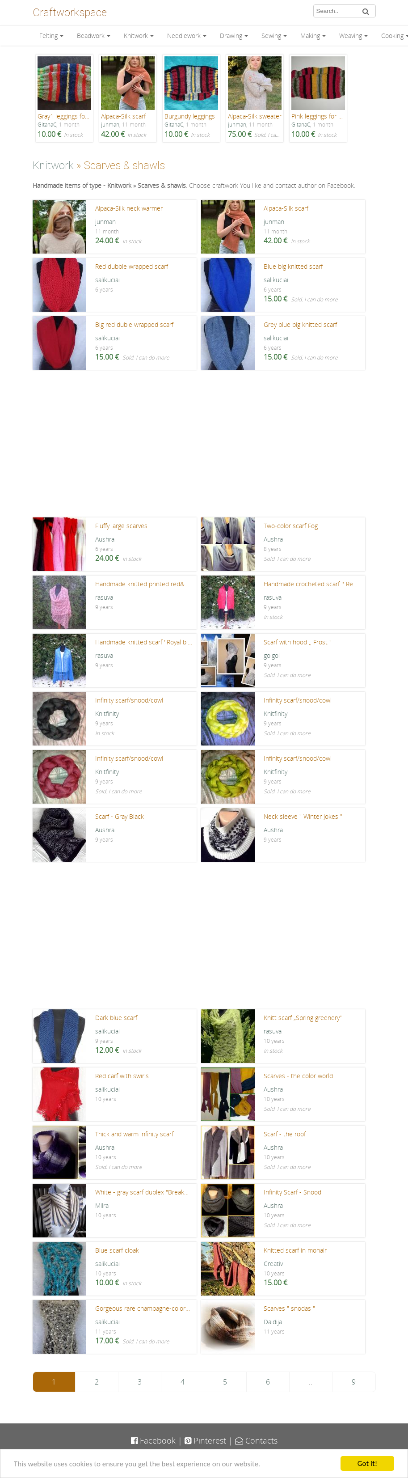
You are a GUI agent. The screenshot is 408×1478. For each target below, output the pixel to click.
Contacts (256, 1440)
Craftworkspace (70, 12)
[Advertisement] (204, 445)
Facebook (153, 1440)
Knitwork (136, 35)
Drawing (231, 35)
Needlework (184, 35)
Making (310, 35)
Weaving (350, 35)
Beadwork (91, 35)
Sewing (271, 35)
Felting (48, 35)
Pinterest (205, 1440)
